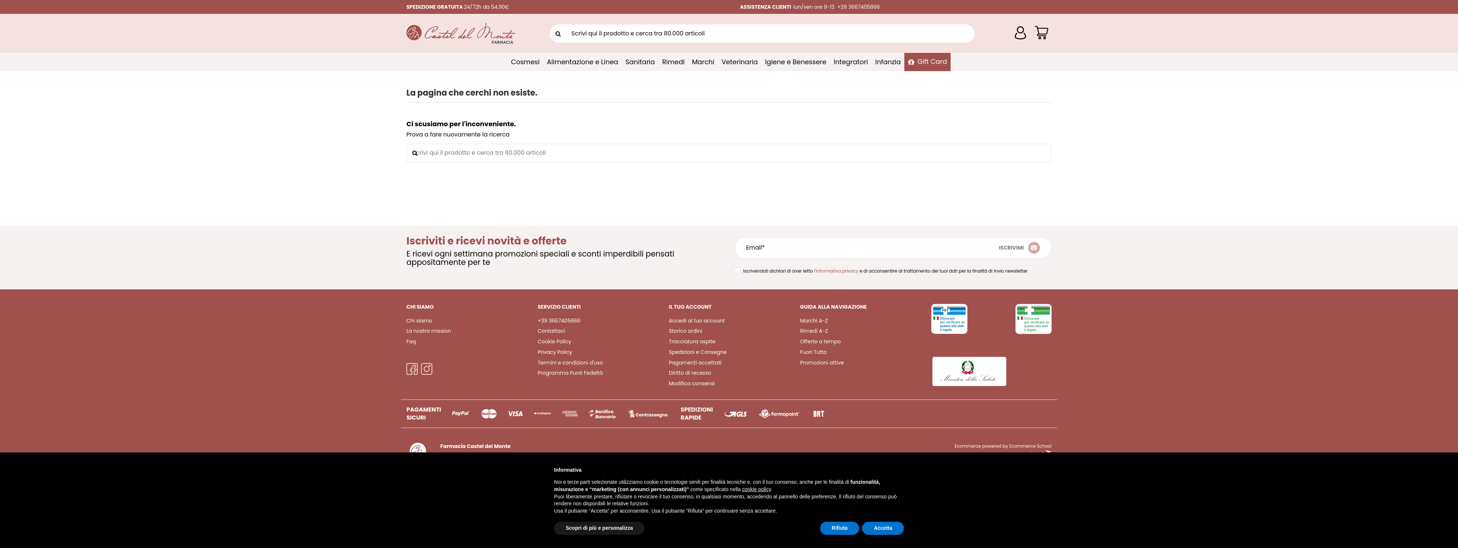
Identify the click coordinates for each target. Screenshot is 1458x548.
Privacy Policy (555, 352)
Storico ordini (685, 331)
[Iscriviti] (1019, 248)
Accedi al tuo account (697, 320)
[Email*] (840, 248)
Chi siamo (419, 320)
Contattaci (551, 331)
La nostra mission (428, 331)
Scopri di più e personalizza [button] (599, 528)
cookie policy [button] (756, 489)
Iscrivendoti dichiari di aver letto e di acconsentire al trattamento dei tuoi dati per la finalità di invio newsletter (885, 271)
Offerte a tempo (820, 341)
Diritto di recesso (690, 373)
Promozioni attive (822, 362)
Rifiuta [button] (840, 528)
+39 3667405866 (559, 320)
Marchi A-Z (814, 320)
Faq (411, 341)
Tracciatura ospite (692, 341)
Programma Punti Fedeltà (570, 373)
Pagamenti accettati (695, 362)
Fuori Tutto (813, 352)
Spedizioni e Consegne (697, 352)
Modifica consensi (692, 383)
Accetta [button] (883, 528)
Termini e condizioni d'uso (570, 362)
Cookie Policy (554, 341)
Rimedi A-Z (814, 331)
